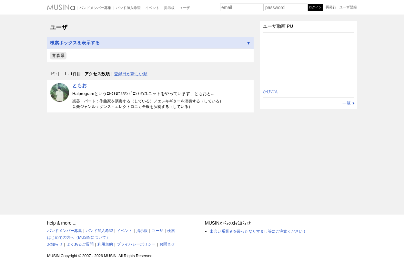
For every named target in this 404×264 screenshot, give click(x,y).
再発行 (331, 7)
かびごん (270, 91)
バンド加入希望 (128, 8)
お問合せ (167, 244)
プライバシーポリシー (136, 244)
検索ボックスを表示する (150, 43)
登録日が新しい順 (130, 73)
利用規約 (105, 244)
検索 (171, 230)
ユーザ (184, 8)
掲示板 (169, 8)
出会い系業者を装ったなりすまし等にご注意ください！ (258, 231)
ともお (79, 85)
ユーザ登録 (348, 7)
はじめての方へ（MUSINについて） (78, 237)
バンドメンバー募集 (95, 8)
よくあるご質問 (80, 244)
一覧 (346, 103)
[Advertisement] (150, 160)
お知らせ (55, 244)
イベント (152, 8)
